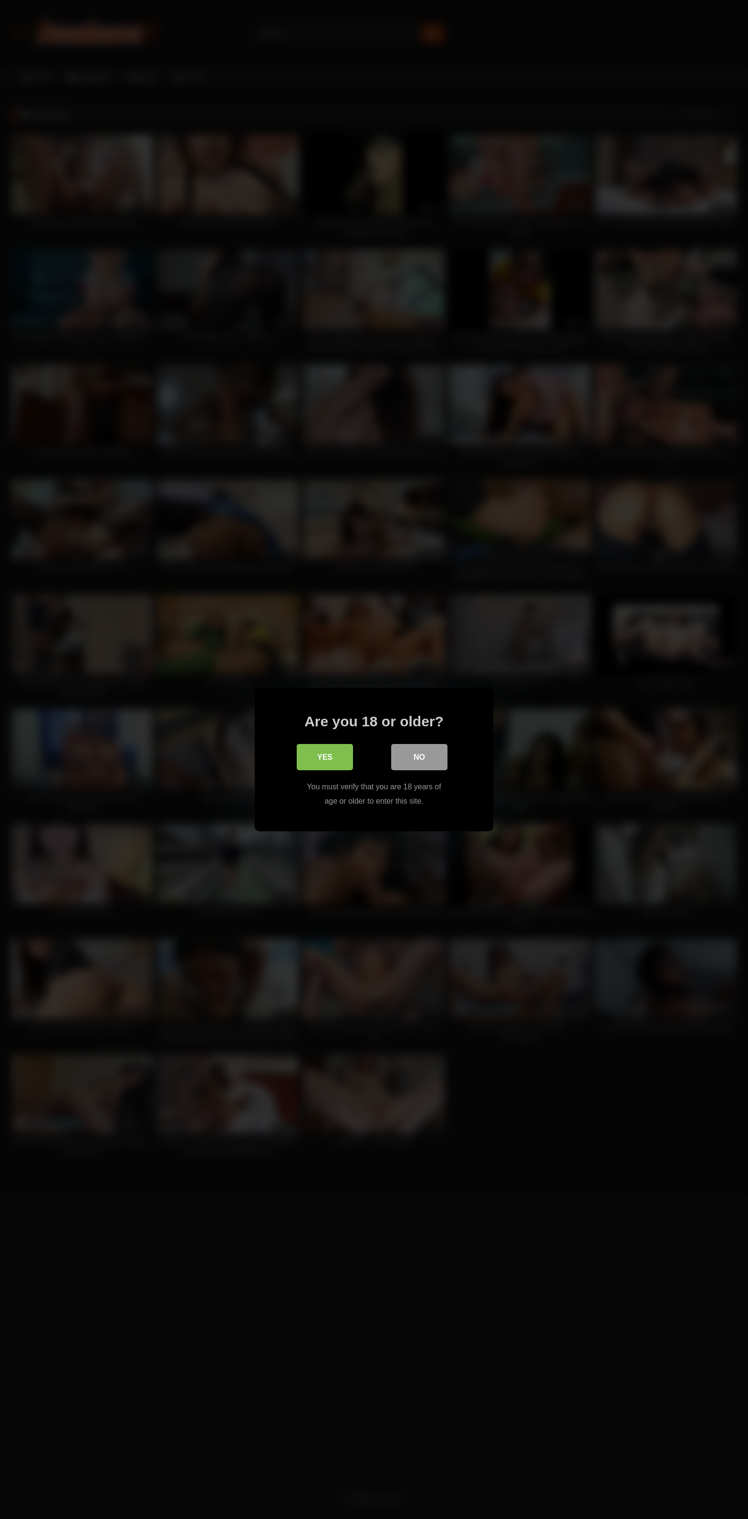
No (419, 757)
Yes (324, 757)
